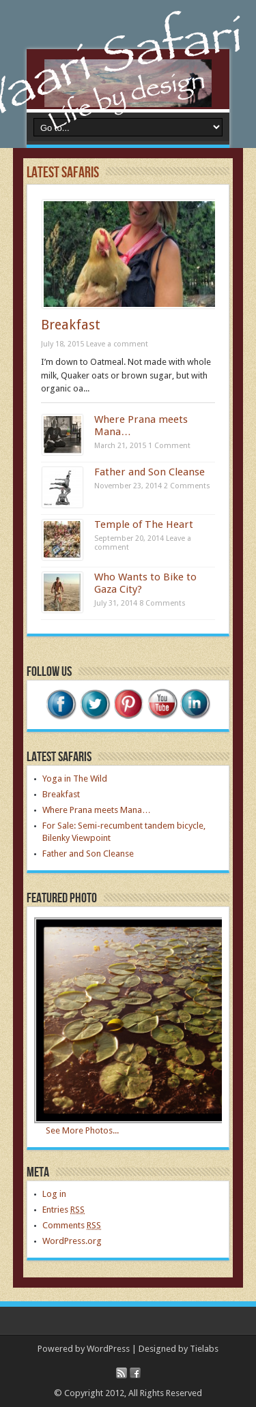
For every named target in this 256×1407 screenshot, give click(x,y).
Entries (63, 1209)
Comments (71, 1225)
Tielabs (204, 1349)
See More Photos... (82, 1130)
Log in (54, 1194)
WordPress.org (72, 1241)
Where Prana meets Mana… (96, 810)
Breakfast (70, 325)
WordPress (108, 1349)
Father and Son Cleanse (149, 472)
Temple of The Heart (143, 524)
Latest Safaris (63, 173)
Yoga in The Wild (74, 778)
